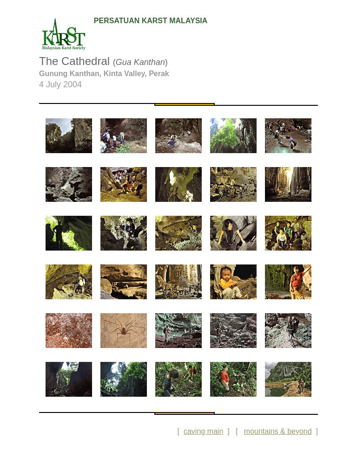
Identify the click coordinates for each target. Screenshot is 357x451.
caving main (203, 431)
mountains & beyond (278, 431)
